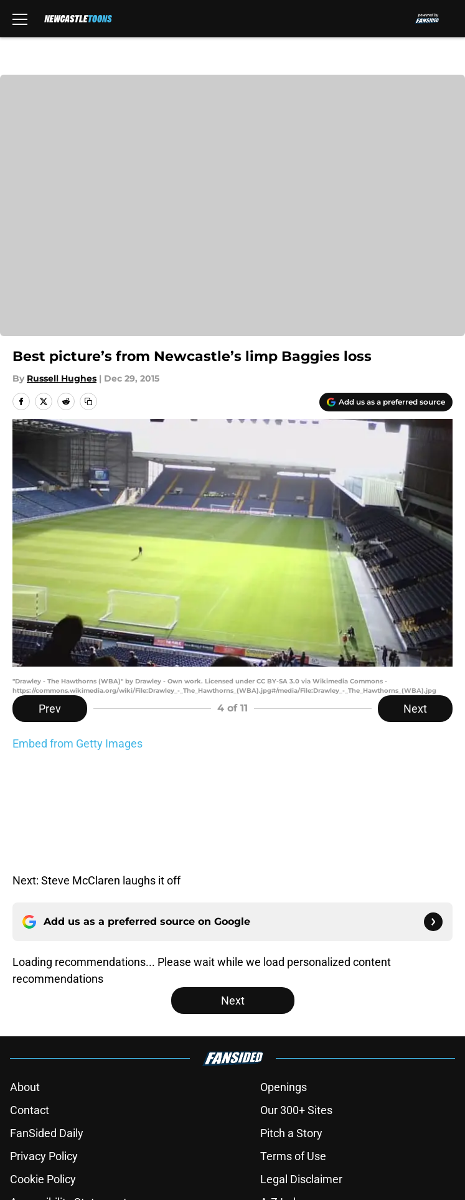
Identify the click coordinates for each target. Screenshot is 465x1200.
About (25, 981)
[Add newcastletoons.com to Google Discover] (386, 402)
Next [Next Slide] (415, 708)
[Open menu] (19, 18)
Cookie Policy (43, 1073)
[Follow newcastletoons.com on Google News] (433, 816)
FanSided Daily (46, 1027)
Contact (29, 1004)
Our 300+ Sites (296, 1004)
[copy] (88, 401)
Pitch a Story (291, 1027)
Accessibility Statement (68, 1096)
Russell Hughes (61, 378)
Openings (283, 981)
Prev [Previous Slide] (50, 708)
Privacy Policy (44, 1050)
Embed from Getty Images (77, 743)
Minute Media (72, 1152)
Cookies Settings (51, 1119)
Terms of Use (293, 1050)
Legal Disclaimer (301, 1073)
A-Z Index (284, 1096)
